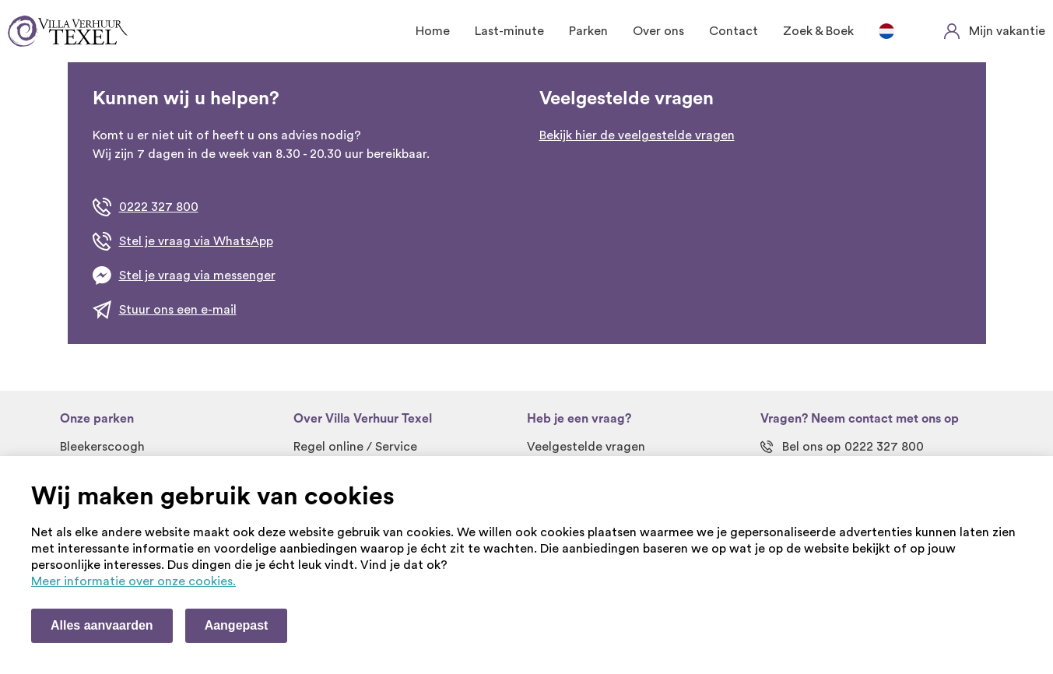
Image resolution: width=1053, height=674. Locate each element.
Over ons (658, 31)
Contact (733, 31)
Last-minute (509, 31)
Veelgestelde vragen (586, 447)
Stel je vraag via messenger (197, 275)
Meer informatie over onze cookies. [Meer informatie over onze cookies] (133, 581)
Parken (588, 31)
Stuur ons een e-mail (178, 310)
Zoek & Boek (818, 31)
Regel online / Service (355, 447)
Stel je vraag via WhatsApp (196, 241)
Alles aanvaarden (102, 625)
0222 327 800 (158, 207)
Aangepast (237, 625)
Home (433, 31)
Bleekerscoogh (102, 447)
